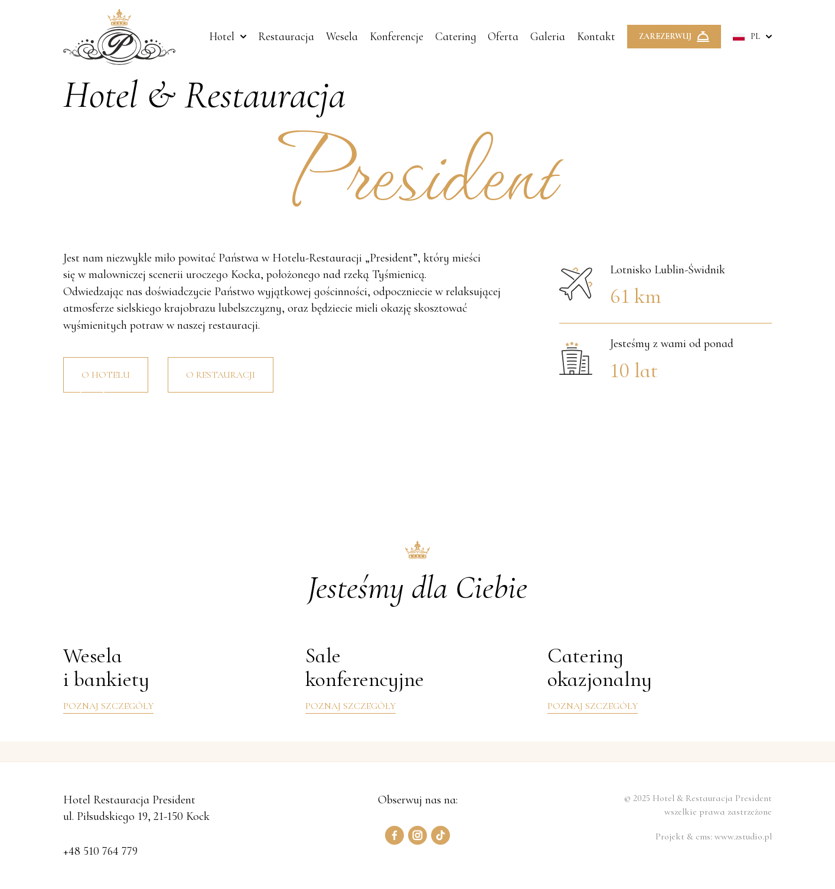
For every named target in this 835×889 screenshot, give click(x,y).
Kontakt (596, 37)
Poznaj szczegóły (108, 706)
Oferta (503, 37)
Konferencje (396, 37)
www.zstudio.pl (743, 836)
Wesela (342, 37)
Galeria (547, 37)
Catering (455, 37)
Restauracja (286, 37)
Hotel (221, 37)
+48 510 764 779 (100, 851)
